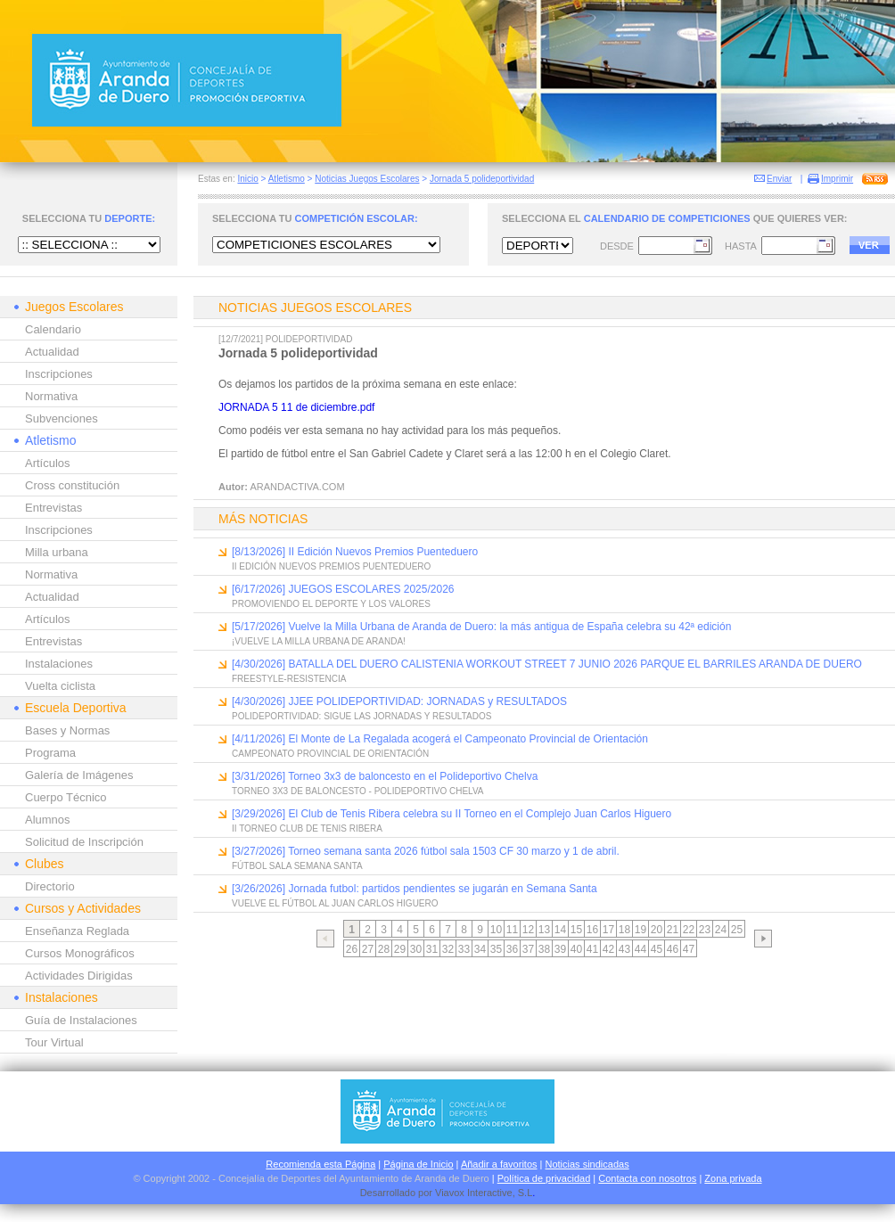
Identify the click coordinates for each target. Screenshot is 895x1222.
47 (688, 949)
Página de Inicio (418, 1164)
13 (544, 929)
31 (432, 949)
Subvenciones (61, 418)
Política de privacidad (544, 1178)
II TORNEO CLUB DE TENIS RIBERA (307, 828)
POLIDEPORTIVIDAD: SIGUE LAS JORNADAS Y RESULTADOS (361, 716)
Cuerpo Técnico (66, 797)
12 (528, 929)
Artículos (47, 463)
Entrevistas (53, 507)
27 (368, 949)
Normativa (51, 396)
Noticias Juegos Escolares (367, 179)
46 (672, 949)
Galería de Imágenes (79, 775)
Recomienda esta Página (320, 1164)
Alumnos (47, 819)
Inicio (247, 179)
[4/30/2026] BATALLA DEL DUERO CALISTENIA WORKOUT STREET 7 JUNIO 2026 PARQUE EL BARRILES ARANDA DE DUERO (547, 664)
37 (528, 949)
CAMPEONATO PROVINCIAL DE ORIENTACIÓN (330, 754)
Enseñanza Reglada (77, 931)
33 (464, 949)
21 (672, 929)
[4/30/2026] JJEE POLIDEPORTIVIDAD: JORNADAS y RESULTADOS (399, 701)
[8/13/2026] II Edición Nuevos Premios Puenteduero (355, 551)
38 (544, 949)
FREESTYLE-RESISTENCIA (289, 679)
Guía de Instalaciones (81, 1020)
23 (704, 929)
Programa (50, 752)
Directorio (50, 886)
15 (576, 929)
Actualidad (52, 351)
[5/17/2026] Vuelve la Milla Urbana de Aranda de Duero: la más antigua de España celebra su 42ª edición (481, 626)
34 (480, 949)
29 (400, 949)
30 (416, 949)
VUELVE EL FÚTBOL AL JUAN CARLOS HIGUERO (335, 903)
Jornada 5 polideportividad (482, 179)
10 (496, 929)
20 (656, 929)
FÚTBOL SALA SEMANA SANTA (297, 866)
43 (624, 949)
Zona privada (732, 1178)
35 (496, 949)
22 (688, 929)
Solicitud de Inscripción (84, 842)
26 (351, 949)
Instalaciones (59, 663)
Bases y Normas (67, 730)
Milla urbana (56, 552)
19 (640, 929)
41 (592, 949)
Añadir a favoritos (499, 1164)
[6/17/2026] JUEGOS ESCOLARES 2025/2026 (343, 589)
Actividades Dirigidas (79, 975)
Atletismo (286, 179)
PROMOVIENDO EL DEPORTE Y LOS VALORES (331, 604)
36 (512, 949)
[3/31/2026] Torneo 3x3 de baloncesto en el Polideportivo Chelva (385, 776)
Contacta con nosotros (647, 1178)
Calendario (53, 329)
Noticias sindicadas (587, 1164)
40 (576, 949)
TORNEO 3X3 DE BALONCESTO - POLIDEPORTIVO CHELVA (358, 791)
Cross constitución (72, 485)
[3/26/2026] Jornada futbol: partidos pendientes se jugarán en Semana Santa (414, 888)
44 (640, 949)
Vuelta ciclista (60, 686)
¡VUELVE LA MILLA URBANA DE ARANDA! (319, 641)
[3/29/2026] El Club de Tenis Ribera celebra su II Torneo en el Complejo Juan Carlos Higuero (451, 814)
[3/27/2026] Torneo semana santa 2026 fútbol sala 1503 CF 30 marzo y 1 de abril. (426, 851)
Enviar (779, 179)
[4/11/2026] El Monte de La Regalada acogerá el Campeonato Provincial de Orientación (440, 739)
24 (721, 929)
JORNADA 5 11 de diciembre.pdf (296, 407)
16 (592, 929)
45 (656, 949)
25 (737, 929)
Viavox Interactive (474, 1192)
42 (608, 949)
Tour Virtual (54, 1042)
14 (560, 929)
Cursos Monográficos (80, 953)
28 (384, 949)
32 (448, 949)
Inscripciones (59, 374)
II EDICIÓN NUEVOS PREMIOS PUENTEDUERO (331, 566)
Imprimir (837, 179)
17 (608, 929)
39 (560, 949)
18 (624, 929)
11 (512, 929)
